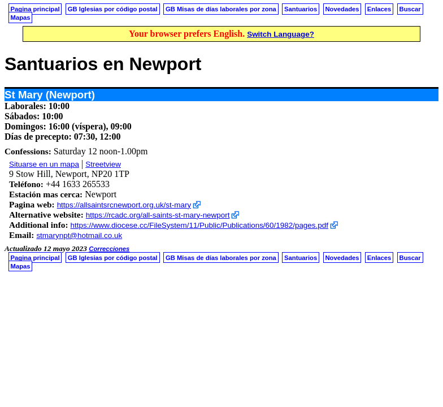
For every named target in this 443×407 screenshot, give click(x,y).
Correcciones (109, 248)
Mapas (21, 17)
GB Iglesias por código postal (113, 9)
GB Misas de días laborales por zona (221, 9)
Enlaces (379, 9)
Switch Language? (280, 34)
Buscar (410, 9)
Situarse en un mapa (44, 164)
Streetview (103, 164)
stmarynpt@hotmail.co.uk (79, 235)
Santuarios (300, 9)
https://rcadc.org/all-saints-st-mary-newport (158, 215)
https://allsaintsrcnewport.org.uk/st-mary (124, 205)
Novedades (342, 9)
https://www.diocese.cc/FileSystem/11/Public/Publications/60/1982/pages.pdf (199, 225)
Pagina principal (35, 9)
